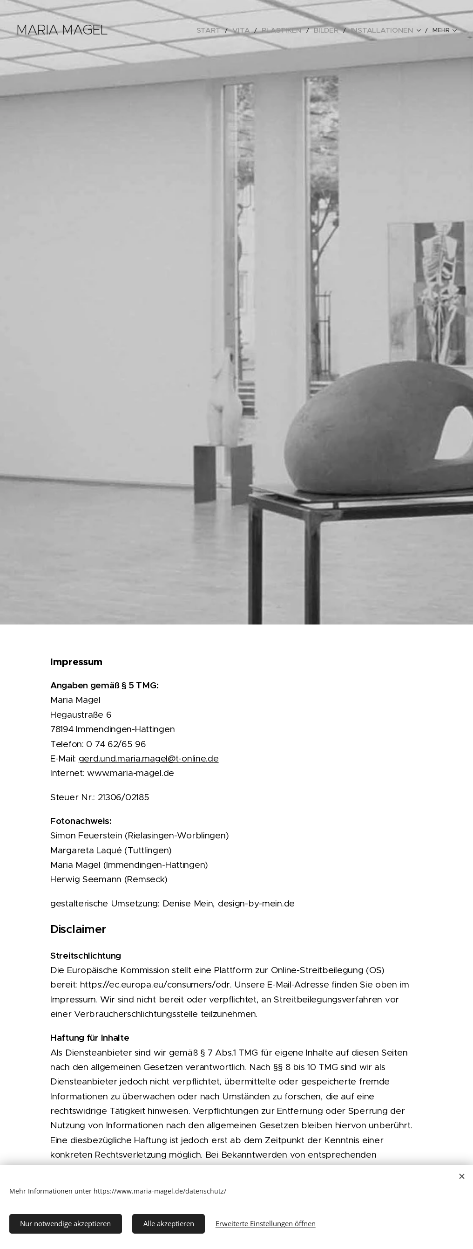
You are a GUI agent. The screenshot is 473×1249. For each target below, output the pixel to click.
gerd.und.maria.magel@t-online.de (149, 758)
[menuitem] (164, 30)
